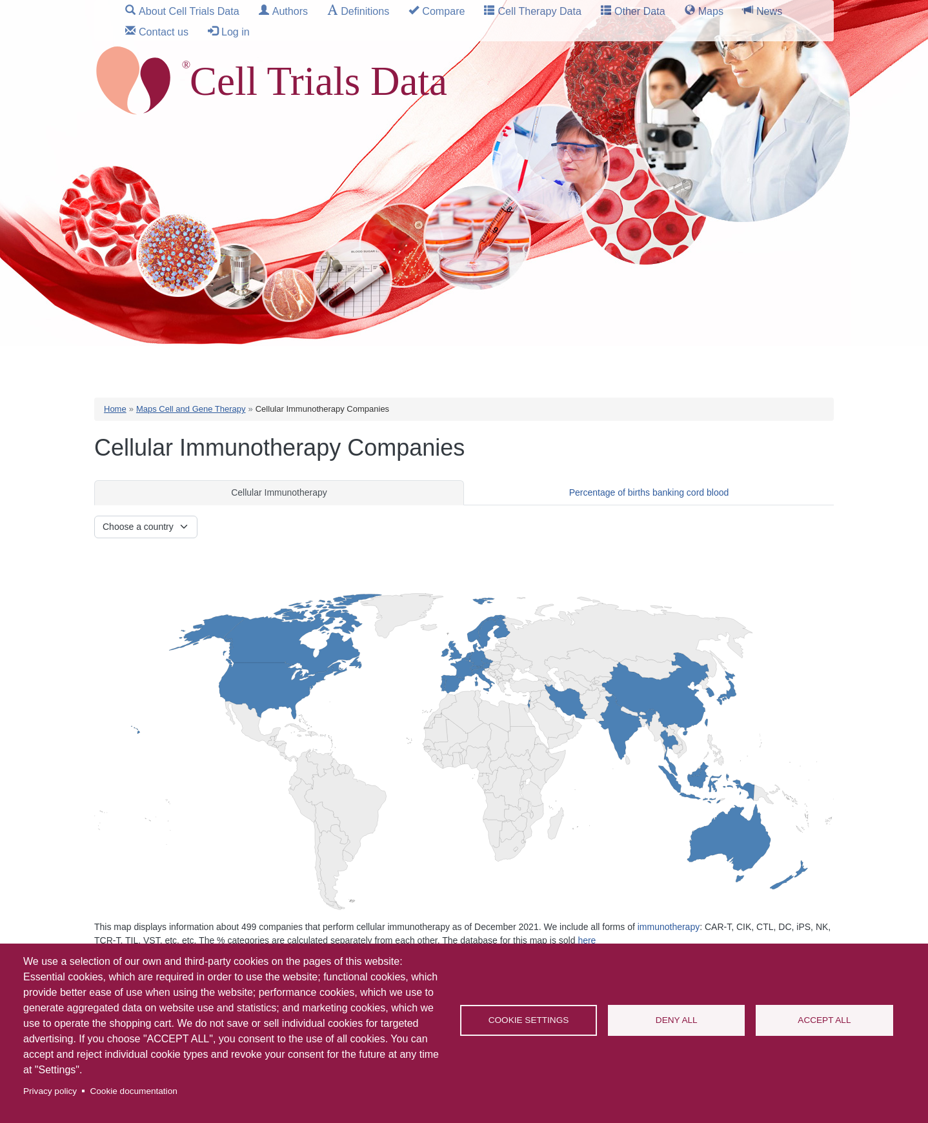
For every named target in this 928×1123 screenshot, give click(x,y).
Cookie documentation (133, 1091)
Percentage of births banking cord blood (649, 492)
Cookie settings (529, 1020)
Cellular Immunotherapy (279, 492)
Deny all (677, 1020)
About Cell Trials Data (189, 11)
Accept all (824, 1020)
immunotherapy (669, 927)
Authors (290, 11)
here (587, 940)
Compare (443, 11)
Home (115, 409)
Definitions (365, 11)
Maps (710, 11)
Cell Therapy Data (539, 11)
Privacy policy (50, 1091)
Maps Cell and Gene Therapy (191, 409)
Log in (235, 31)
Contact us (163, 31)
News (769, 11)
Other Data (639, 11)
